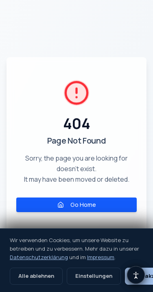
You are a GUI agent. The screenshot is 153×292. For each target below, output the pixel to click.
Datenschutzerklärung (39, 257)
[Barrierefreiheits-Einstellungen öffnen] (136, 275)
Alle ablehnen (36, 275)
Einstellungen (93, 275)
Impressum (100, 257)
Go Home (76, 204)
